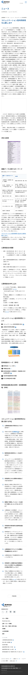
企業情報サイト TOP (5, 17)
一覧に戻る (14, 596)
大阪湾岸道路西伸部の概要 (10, 376)
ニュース (12, 17)
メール (15, 289)
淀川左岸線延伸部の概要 (9, 378)
